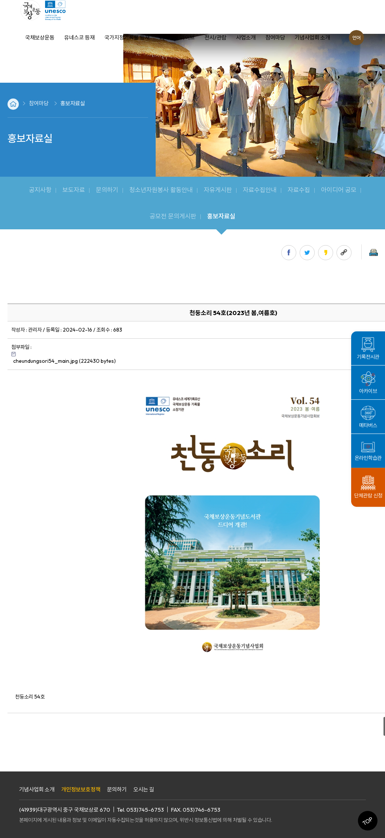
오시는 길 (143, 789)
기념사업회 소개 (37, 789)
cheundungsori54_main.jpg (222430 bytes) (64, 361)
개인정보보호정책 (80, 789)
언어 (356, 38)
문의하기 (117, 789)
